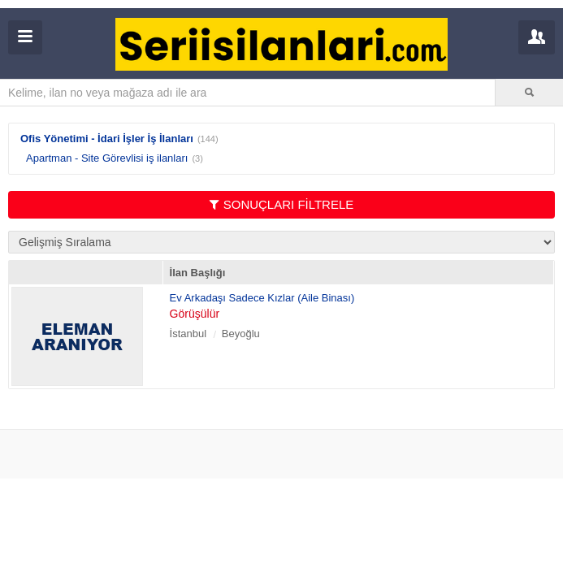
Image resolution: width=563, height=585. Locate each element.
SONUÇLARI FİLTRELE (282, 204)
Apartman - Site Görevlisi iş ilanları (107, 158)
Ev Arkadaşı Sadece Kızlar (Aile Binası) (262, 298)
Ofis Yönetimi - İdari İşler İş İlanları (106, 138)
